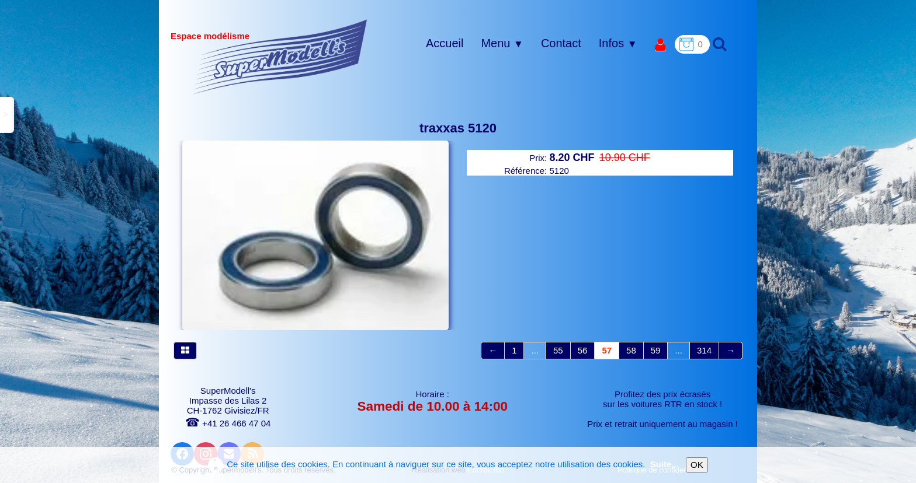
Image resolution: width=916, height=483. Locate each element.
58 (631, 350)
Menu (502, 43)
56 (583, 350)
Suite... (664, 464)
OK (697, 465)
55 (558, 350)
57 (607, 350)
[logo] (280, 56)
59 (656, 350)
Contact (561, 43)
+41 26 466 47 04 (227, 423)
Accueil (444, 43)
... (535, 350)
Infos (618, 43)
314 (704, 350)
